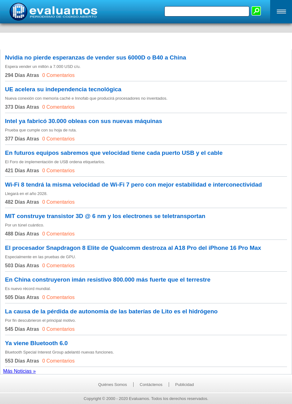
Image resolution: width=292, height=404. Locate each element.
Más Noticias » (19, 371)
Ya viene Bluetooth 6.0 (36, 343)
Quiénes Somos (112, 384)
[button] (281, 11)
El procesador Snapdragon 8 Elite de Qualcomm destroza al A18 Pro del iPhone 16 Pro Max (133, 248)
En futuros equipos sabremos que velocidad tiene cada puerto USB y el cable (114, 153)
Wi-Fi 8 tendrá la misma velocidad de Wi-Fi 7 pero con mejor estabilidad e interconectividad (133, 184)
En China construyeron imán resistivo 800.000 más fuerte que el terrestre (107, 279)
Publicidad (184, 384)
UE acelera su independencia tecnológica (63, 89)
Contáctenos (151, 384)
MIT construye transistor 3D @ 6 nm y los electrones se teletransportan (105, 216)
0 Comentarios (58, 75)
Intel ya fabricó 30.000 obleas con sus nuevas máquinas (83, 121)
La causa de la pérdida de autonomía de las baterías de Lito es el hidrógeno (111, 311)
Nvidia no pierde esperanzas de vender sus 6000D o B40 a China (95, 57)
